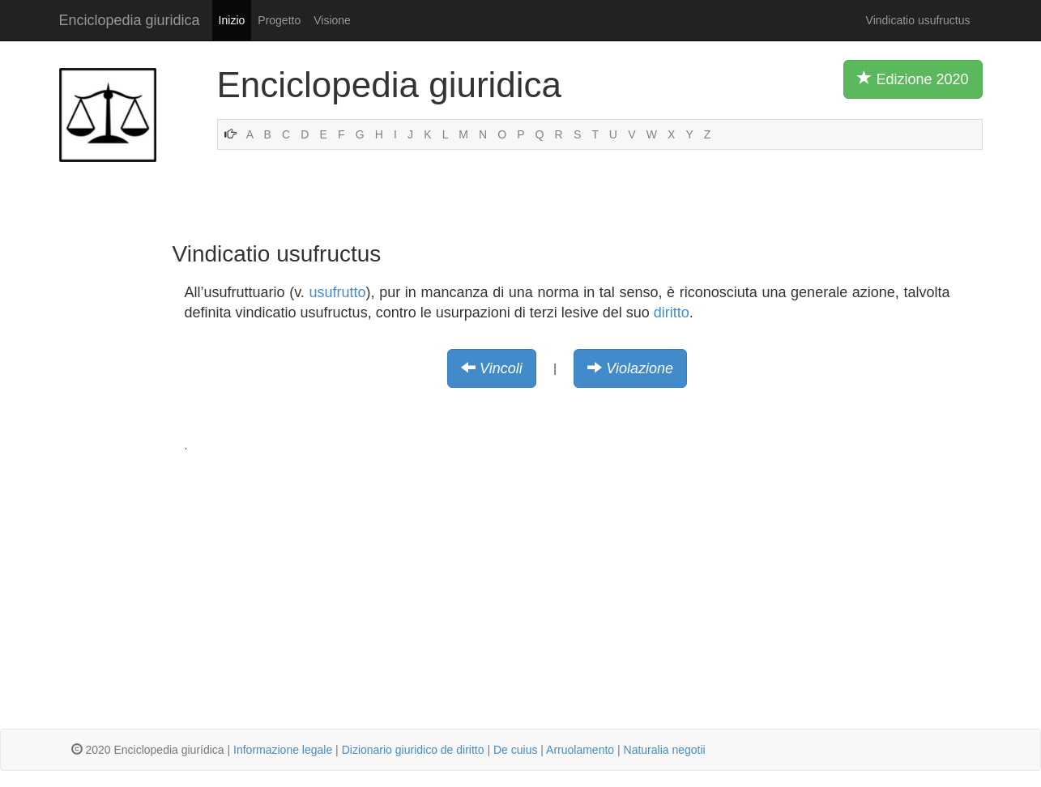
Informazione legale (282, 749)
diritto (671, 312)
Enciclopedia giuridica (129, 20)
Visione (332, 20)
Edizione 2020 (912, 78)
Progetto (279, 20)
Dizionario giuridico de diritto (413, 749)
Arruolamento (580, 749)
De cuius (515, 749)
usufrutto (337, 292)
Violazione (639, 368)
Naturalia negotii (665, 749)
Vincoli (501, 368)
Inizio (232, 20)
